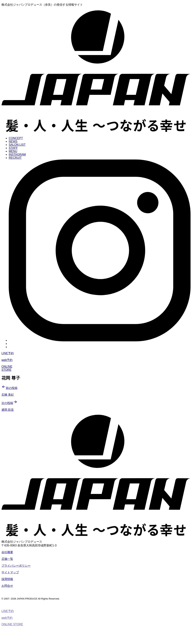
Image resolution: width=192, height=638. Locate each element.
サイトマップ (10, 572)
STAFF (13, 148)
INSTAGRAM (17, 154)
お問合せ (7, 585)
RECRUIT (15, 157)
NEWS (13, 141)
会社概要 (7, 552)
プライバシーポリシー (16, 565)
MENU (13, 151)
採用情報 (7, 579)
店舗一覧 (7, 558)
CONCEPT (16, 138)
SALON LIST (17, 144)
